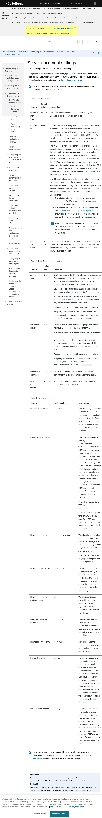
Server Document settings (71, 80)
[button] (4, 68)
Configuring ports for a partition (13, 188)
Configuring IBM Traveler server (42, 52)
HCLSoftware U (77, 3)
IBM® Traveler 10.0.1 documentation (26, 9)
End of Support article (44, 33)
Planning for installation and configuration (13, 78)
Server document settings (11, 54)
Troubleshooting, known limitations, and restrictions (31, 18)
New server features (71, 9)
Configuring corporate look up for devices (15, 251)
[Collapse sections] (93, 53)
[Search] (80, 42)
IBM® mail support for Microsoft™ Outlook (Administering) (72, 22)
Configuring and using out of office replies (15, 261)
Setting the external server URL (15, 220)
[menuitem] (26, 9)
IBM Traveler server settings (66, 52)
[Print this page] (99, 53)
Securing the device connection (14, 198)
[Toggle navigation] (95, 3)
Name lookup (14, 243)
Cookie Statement (57, 809)
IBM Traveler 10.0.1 (5, 15)
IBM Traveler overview (51, 9)
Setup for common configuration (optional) (76, 210)
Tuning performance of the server (15, 177)
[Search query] (63, 42)
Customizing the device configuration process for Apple (15, 233)
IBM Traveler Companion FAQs (66, 18)
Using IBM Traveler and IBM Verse (49, 13)
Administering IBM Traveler (22, 13)
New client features (89, 9)
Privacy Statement (76, 809)
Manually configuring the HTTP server (15, 139)
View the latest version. (63, 28)
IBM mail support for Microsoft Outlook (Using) (29, 22)
